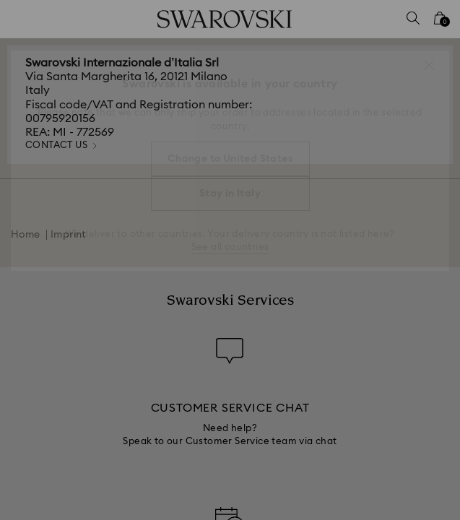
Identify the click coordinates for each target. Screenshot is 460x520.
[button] (429, 65)
